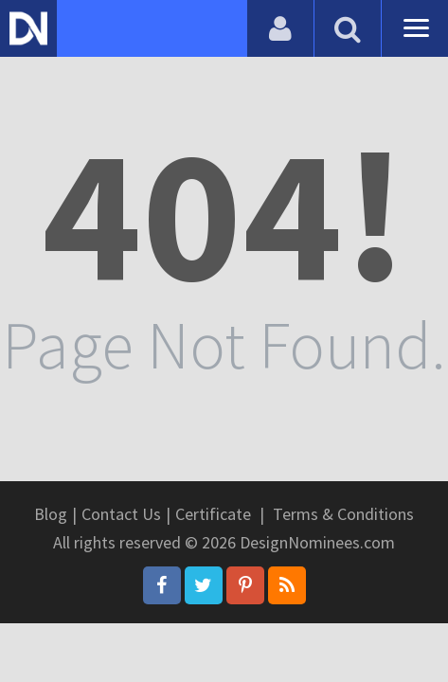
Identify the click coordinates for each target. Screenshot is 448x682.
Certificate (213, 514)
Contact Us (121, 514)
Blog (50, 514)
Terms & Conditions (343, 514)
